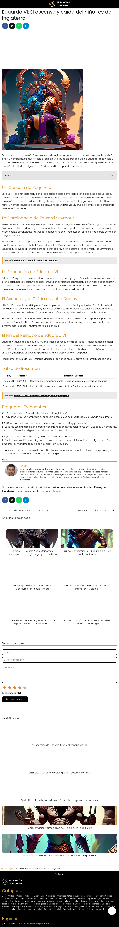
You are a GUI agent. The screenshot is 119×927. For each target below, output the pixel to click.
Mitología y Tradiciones (67, 909)
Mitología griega (39, 904)
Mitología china (97, 901)
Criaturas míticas (23, 896)
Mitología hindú (73, 904)
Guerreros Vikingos (67, 898)
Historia (81, 898)
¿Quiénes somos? (9, 923)
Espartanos (39, 896)
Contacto (23, 923)
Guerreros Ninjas (11, 898)
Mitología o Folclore (62, 906)
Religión (90, 909)
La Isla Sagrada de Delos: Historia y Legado (95, 510)
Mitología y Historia (46, 909)
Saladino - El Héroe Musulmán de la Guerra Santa (27, 510)
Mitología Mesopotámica (23, 906)
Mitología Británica (64, 901)
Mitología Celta (81, 901)
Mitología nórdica (44, 906)
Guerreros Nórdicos (29, 898)
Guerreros (50, 896)
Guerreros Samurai (48, 898)
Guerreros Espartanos (84, 896)
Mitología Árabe (29, 901)
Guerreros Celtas (64, 896)
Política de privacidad (39, 923)
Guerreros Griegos (104, 896)
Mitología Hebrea (56, 904)
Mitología (15, 901)
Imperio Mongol (94, 898)
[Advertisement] (59, 50)
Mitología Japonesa (90, 904)
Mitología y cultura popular (23, 909)
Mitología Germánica (20, 904)
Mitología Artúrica (46, 901)
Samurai (100, 909)
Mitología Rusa (98, 906)
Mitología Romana (82, 906)
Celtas (11, 896)
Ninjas (82, 909)
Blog (4, 896)
